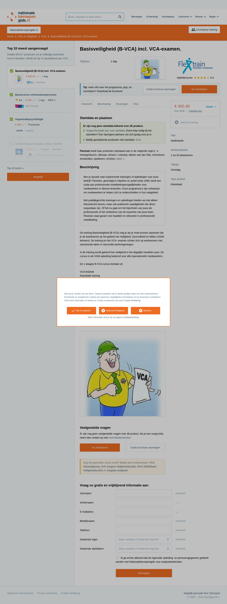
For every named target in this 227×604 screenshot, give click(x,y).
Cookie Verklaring (132, 300)
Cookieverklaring (131, 317)
